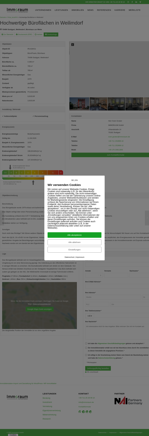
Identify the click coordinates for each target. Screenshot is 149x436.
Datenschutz (69, 257)
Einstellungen (74, 250)
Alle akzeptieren (74, 235)
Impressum (80, 257)
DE (72, 180)
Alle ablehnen (74, 242)
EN (76, 180)
